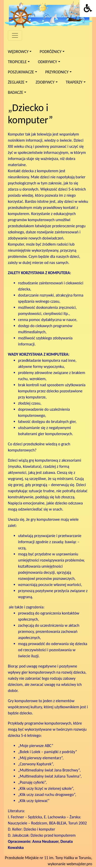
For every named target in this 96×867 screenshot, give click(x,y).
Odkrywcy (47, 61)
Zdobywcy (45, 82)
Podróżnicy (50, 51)
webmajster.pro (79, 863)
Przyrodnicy (57, 72)
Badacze (15, 92)
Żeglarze (16, 82)
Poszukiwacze (21, 72)
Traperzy (74, 82)
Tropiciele (17, 61)
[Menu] (15, 35)
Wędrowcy (18, 51)
